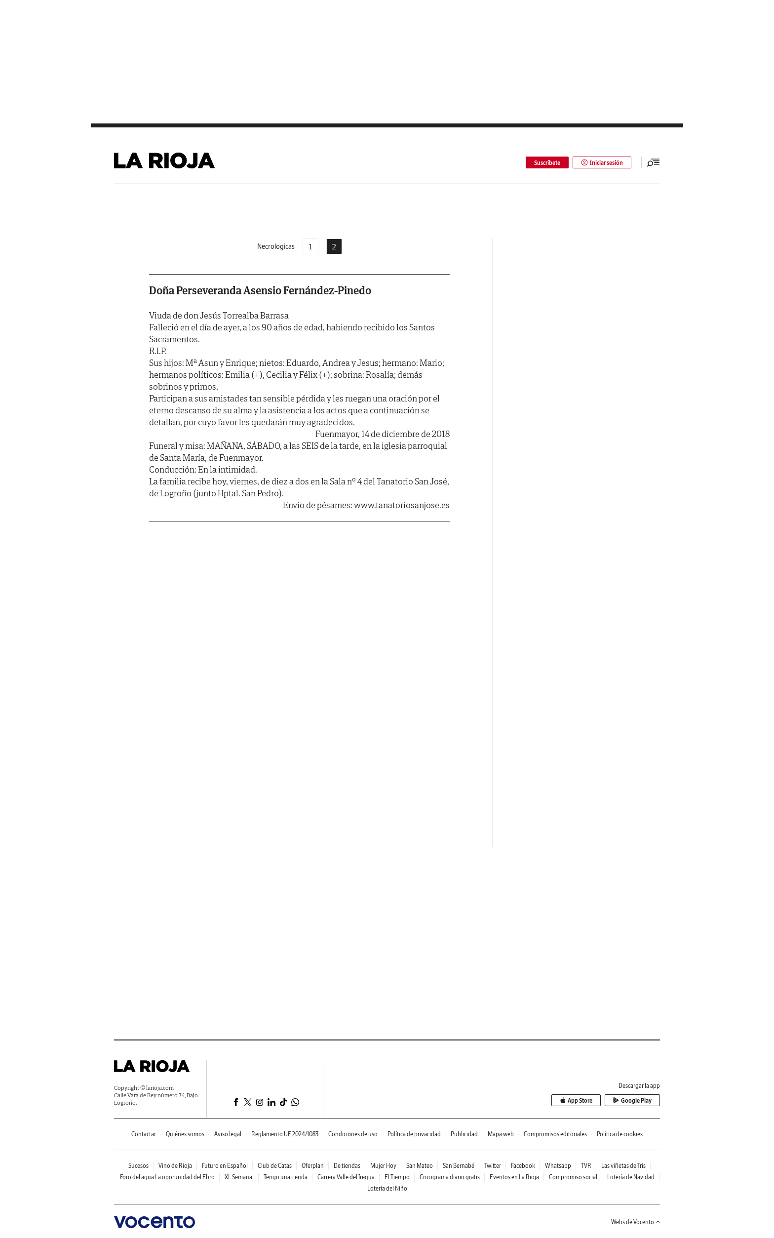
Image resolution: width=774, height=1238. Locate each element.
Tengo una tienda (286, 1177)
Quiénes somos (185, 1134)
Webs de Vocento (635, 1222)
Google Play (632, 1100)
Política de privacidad (414, 1134)
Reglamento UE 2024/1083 (284, 1134)
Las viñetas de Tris (623, 1165)
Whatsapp (558, 1165)
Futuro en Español (225, 1165)
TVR (586, 1165)
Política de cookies (620, 1134)
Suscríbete (547, 162)
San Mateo (419, 1165)
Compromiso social (573, 1177)
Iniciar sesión (602, 162)
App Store (576, 1100)
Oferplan (313, 1165)
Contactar (143, 1134)
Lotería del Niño (387, 1188)
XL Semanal (239, 1177)
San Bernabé (458, 1165)
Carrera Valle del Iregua (346, 1177)
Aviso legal (227, 1134)
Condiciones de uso (353, 1134)
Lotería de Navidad (631, 1177)
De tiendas (347, 1165)
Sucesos (138, 1165)
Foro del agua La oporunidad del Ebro (167, 1177)
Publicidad (464, 1134)
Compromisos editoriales (555, 1134)
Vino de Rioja (175, 1165)
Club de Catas (275, 1165)
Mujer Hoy (383, 1165)
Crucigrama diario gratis (450, 1177)
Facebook (523, 1165)
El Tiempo (397, 1177)
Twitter (492, 1165)
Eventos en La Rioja (514, 1177)
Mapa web (501, 1134)
